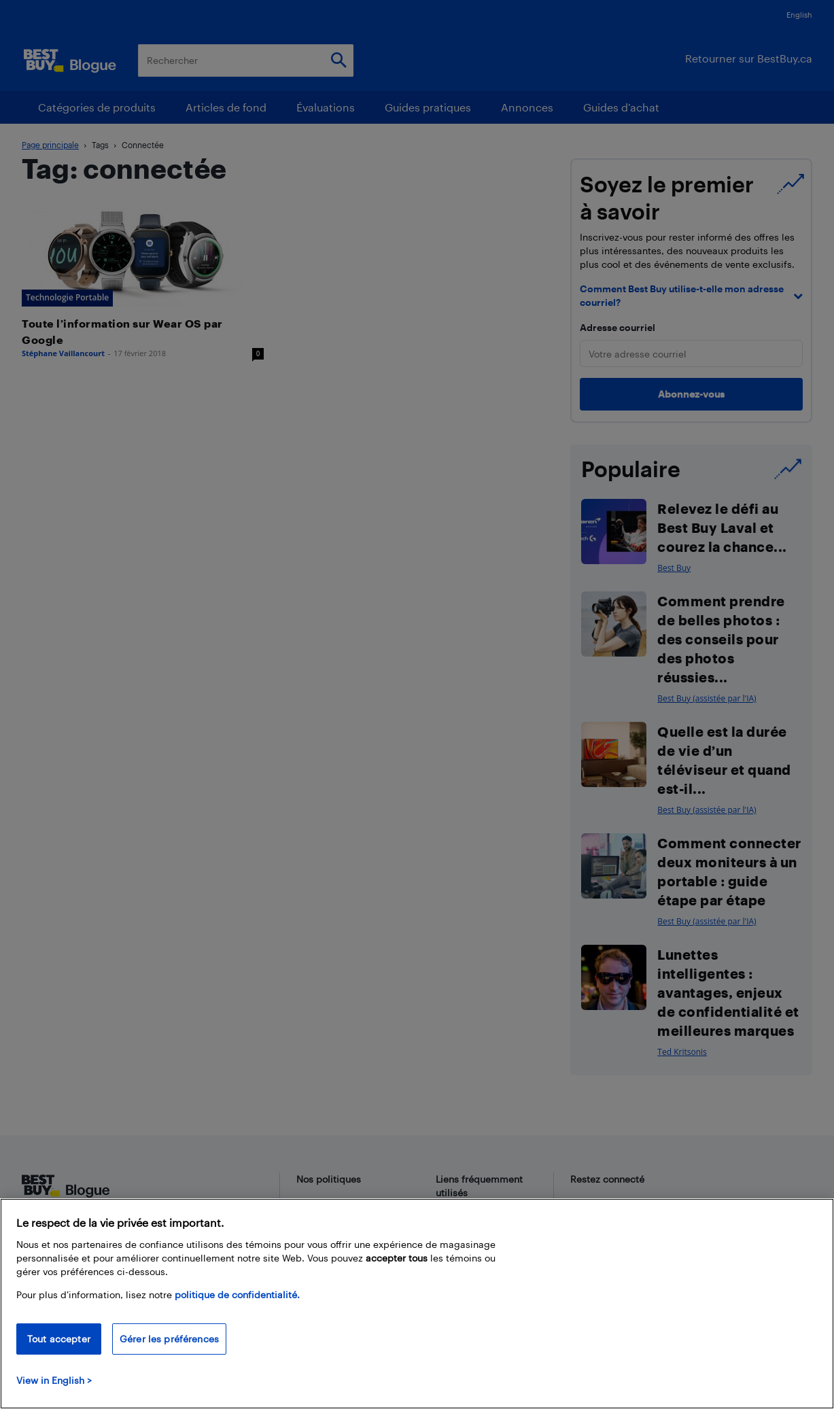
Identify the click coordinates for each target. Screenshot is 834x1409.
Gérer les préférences (169, 1338)
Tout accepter (58, 1338)
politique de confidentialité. (237, 1294)
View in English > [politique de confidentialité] (54, 1380)
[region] (417, 1303)
